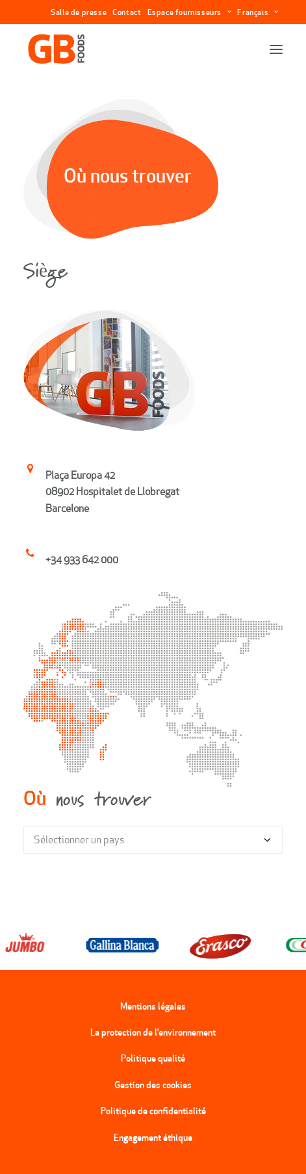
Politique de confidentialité (153, 1111)
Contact (126, 12)
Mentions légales (153, 1006)
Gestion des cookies (153, 1085)
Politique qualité (153, 1058)
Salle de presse (79, 12)
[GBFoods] (56, 49)
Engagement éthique (153, 1137)
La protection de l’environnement (153, 1032)
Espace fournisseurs (189, 12)
